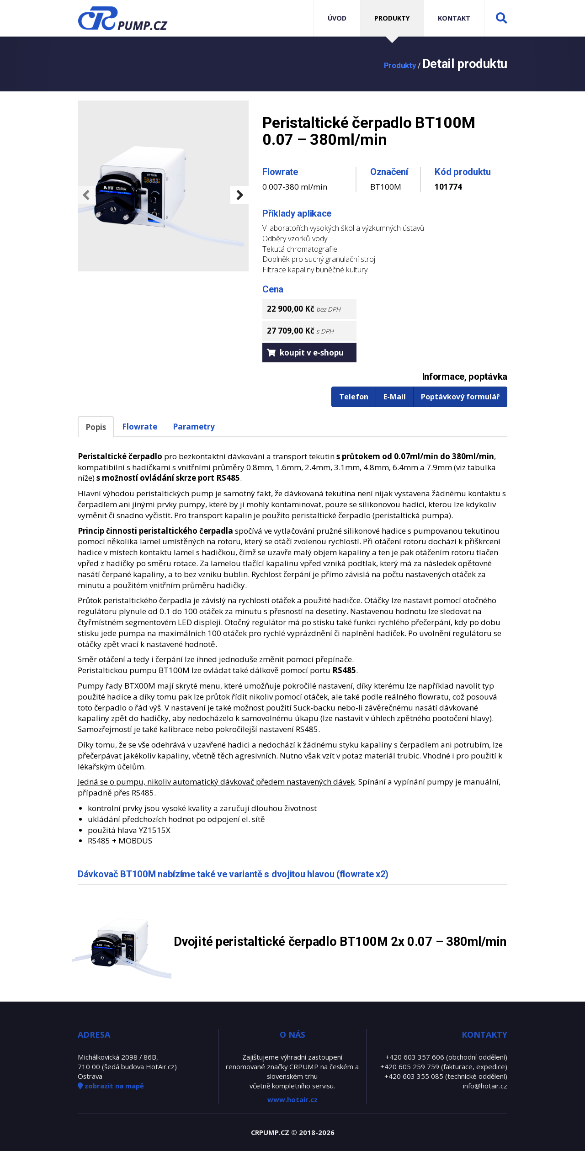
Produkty (392, 18)
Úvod (337, 18)
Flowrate (139, 426)
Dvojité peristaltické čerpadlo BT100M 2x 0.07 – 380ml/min (340, 941)
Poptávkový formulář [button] (460, 397)
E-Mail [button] (394, 397)
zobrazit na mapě (111, 1085)
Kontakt (454, 18)
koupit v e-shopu (305, 352)
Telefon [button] (353, 397)
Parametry (194, 426)
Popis (95, 427)
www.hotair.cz (292, 1099)
